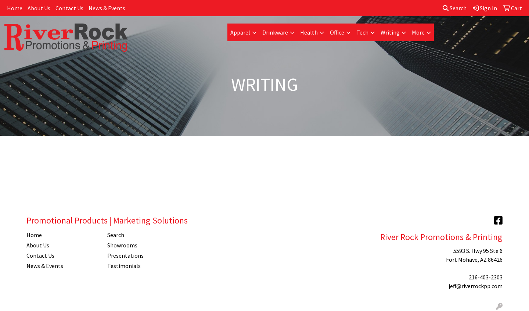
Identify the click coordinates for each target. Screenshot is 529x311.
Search (455, 8)
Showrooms (122, 245)
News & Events (107, 8)
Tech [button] (362, 32)
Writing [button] (390, 32)
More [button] (418, 32)
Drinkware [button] (275, 32)
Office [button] (337, 32)
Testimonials (124, 265)
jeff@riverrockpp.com (476, 286)
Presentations (125, 255)
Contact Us (69, 8)
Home (14, 8)
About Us (39, 8)
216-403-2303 (486, 277)
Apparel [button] (240, 32)
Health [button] (309, 32)
